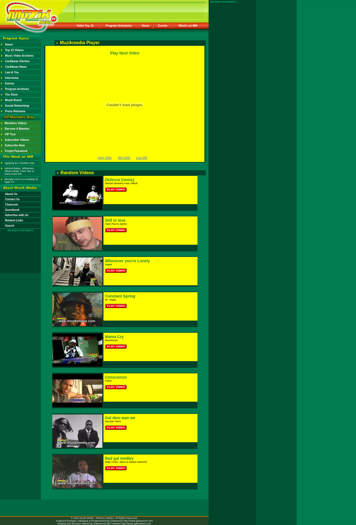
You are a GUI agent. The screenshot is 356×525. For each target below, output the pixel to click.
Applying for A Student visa (19, 163)
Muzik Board (13, 100)
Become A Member (17, 128)
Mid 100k (124, 157)
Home (9, 44)
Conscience (116, 377)
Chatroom (11, 204)
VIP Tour (10, 134)
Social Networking (17, 105)
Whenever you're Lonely (127, 261)
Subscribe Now (15, 145)
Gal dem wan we (120, 418)
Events (162, 25)
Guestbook (12, 209)
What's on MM (188, 25)
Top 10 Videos (14, 50)
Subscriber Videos (17, 139)
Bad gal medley (119, 458)
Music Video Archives (19, 55)
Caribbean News (16, 66)
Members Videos (16, 123)
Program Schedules (119, 25)
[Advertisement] (20, 247)
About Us (11, 194)
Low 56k (141, 157)
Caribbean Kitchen (17, 61)
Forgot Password (16, 150)
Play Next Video (124, 53)
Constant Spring (120, 296)
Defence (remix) (119, 180)
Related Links (14, 220)
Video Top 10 (84, 25)
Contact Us (12, 199)
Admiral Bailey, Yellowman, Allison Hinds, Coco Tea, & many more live (19, 171)
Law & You (12, 72)
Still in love (115, 220)
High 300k (105, 157)
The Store (11, 94)
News (145, 25)
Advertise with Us (16, 215)
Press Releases (15, 111)
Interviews (12, 77)
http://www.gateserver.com (138, 520)
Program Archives (17, 89)
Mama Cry (114, 336)
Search (9, 225)
